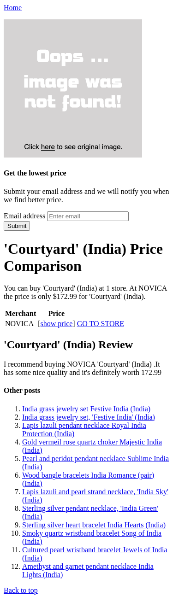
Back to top (21, 590)
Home (13, 8)
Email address (24, 216)
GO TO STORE (100, 323)
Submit (16, 225)
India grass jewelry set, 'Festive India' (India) (88, 417)
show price (57, 323)
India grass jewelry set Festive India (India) (86, 409)
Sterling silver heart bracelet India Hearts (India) (94, 525)
